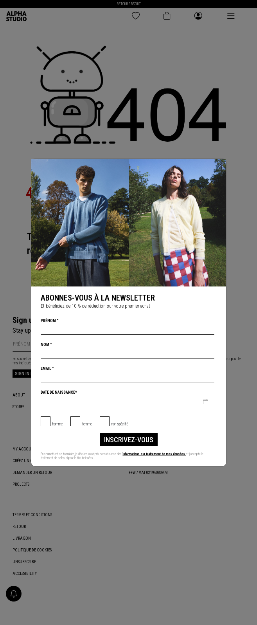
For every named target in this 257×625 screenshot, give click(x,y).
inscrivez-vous (128, 440)
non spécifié (119, 424)
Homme (57, 424)
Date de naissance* (59, 392)
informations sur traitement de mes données (154, 454)
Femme (87, 424)
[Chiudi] (219, 165)
